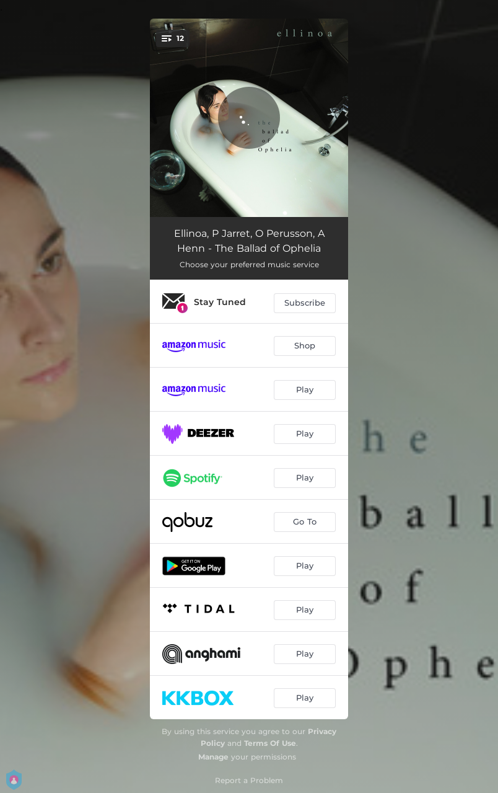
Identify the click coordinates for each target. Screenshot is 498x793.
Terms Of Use (270, 743)
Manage (213, 756)
